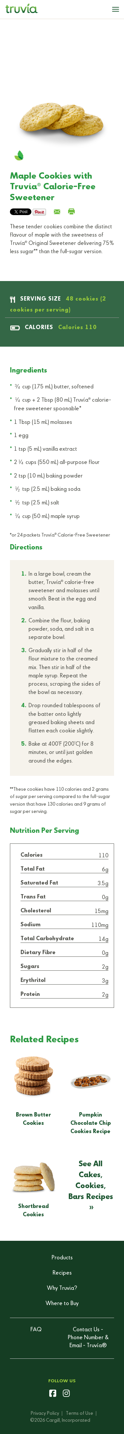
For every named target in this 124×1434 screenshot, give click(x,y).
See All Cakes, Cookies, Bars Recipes (90, 1180)
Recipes (62, 1273)
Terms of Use (79, 1413)
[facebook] (52, 1394)
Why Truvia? (62, 1288)
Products (62, 1258)
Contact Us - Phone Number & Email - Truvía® (88, 1337)
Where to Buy (62, 1303)
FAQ (36, 1330)
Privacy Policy (45, 1413)
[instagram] (66, 1394)
